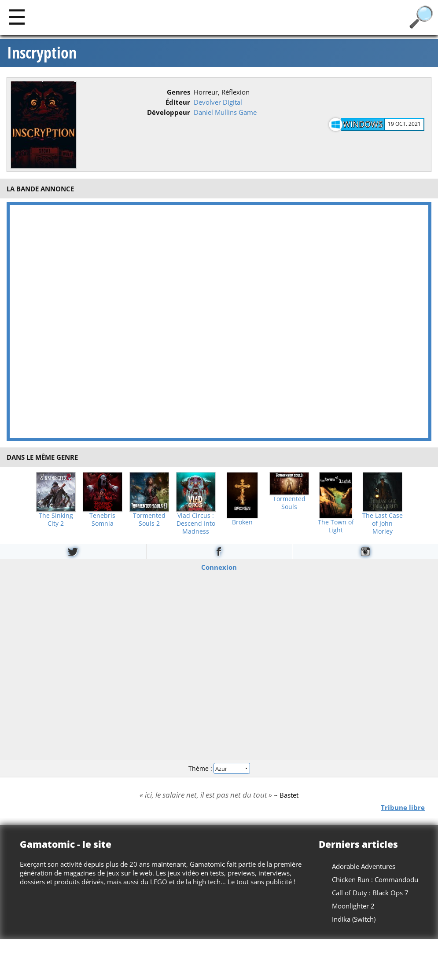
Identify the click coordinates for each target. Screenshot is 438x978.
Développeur (168, 112)
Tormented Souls (289, 503)
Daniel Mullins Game (225, 112)
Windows (363, 124)
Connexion (219, 566)
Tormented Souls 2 (149, 519)
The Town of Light (336, 526)
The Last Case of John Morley (382, 523)
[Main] (17, 16)
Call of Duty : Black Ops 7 (370, 892)
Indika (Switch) (353, 919)
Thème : (218, 768)
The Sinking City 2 (56, 519)
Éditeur (178, 102)
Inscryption (42, 53)
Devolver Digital (218, 102)
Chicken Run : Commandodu (375, 879)
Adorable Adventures (363, 866)
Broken (242, 522)
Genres (178, 92)
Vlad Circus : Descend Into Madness (196, 523)
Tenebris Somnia (102, 519)
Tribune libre (403, 806)
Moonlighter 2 (353, 905)
